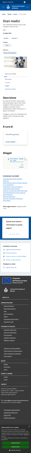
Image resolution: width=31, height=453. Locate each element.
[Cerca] (28, 7)
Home (3, 14)
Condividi (7, 38)
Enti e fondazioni (8, 314)
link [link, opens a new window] (7, 439)
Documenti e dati (8, 322)
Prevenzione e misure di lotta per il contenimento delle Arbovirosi (13, 188)
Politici (6, 317)
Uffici (5, 311)
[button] (15, 450)
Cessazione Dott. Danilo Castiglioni (12, 179)
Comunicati (7, 367)
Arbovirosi (6, 181)
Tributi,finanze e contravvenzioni (13, 351)
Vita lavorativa (8, 335)
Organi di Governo (9, 306)
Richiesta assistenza (9, 418)
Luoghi (6, 377)
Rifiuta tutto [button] (15, 447)
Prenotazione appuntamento (12, 410)
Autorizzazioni (8, 356)
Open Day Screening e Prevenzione (13, 199)
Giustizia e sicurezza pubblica (12, 348)
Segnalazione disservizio (10, 413)
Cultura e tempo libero (10, 333)
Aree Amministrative (10, 309)
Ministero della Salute (9, 197)
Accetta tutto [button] (15, 443)
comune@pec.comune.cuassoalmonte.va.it (16, 400)
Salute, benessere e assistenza (12, 354)
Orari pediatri (6, 201)
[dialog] (15, 439)
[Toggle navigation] (3, 7)
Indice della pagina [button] (10, 74)
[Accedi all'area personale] (24, 2)
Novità (9, 14)
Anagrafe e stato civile (10, 330)
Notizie (6, 364)
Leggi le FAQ (7, 415)
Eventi (5, 380)
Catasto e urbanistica (10, 338)
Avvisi (15, 14)
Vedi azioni (15, 38)
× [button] (29, 426)
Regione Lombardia (7, 2)
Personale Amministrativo (11, 319)
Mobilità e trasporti (9, 340)
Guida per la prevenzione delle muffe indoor (15, 191)
